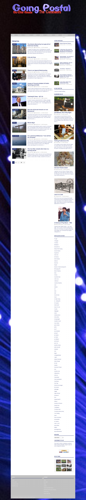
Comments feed (15, 483)
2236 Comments (44, 124)
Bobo (55, 272)
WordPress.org (15, 485)
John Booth (56, 341)
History (41, 35)
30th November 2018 (59, 224)
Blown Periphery (57, 270)
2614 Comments (45, 47)
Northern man (57, 371)
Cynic (55, 284)
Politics (20, 35)
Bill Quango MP (57, 268)
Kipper (55, 353)
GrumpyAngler (57, 319)
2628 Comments (44, 152)
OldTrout (56, 375)
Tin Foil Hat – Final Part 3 (65, 68)
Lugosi (55, 357)
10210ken (56, 242)
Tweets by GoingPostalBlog (59, 91)
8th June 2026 (63, 65)
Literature (49, 35)
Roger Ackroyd (57, 393)
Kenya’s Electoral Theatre (65, 43)
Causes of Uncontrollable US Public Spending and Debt (38, 84)
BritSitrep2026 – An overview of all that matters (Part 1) (66, 57)
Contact (45, 485)
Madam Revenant (57, 359)
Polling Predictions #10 (61, 141)
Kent (55, 351)
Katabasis (56, 349)
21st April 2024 (57, 142)
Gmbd (55, 313)
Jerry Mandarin (57, 331)
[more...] (55, 121)
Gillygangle (56, 311)
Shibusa (55, 401)
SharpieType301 (57, 399)
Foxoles (55, 309)
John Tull (56, 343)
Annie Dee (56, 254)
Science (34, 35)
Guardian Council (57, 321)
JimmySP (56, 333)
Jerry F (55, 329)
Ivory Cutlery (56, 323)
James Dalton (57, 325)
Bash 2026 (45, 482)
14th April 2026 (31, 124)
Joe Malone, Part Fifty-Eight (62, 112)
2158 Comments (44, 139)
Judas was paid (57, 347)
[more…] (42, 53)
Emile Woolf (56, 305)
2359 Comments (69, 65)
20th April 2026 (31, 112)
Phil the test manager (58, 385)
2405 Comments (67, 169)
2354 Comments (69, 84)
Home (13, 35)
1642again (56, 240)
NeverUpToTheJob (58, 367)
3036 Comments (45, 112)
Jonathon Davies (57, 345)
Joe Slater (56, 337)
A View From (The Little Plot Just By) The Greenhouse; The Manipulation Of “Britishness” (66, 50)
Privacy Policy (46, 491)
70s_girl (55, 238)
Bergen (55, 264)
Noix (55, 369)
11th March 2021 (58, 196)
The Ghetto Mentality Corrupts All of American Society (38, 45)
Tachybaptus (56, 407)
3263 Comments (65, 114)
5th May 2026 (30, 72)
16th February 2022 (58, 169)
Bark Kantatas (57, 258)
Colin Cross (56, 278)
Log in (13, 480)
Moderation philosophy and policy (50, 489)
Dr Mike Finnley (57, 299)
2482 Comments (69, 78)
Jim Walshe (56, 335)
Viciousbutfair (56, 419)
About (45, 483)
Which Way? (31, 122)
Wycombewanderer (58, 431)
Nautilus (55, 365)
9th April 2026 (30, 152)
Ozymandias (56, 377)
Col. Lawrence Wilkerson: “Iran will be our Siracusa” (39, 136)
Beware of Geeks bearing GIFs (60, 266)
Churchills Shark (57, 276)
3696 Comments (69, 59)
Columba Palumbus (58, 282)
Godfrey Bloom (37, 72)
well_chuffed (37, 58)
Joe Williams (56, 339)
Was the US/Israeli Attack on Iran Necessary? (37, 110)
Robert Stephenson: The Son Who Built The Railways (66, 63)
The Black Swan (57, 409)
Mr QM (55, 363)
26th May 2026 (31, 47)
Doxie (55, 297)
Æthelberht (56, 244)
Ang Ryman (56, 252)
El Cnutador (56, 303)
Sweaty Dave (56, 405)
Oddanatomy (56, 373)
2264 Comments (66, 196)
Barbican (56, 260)
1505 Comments (65, 142)
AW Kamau (56, 256)
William (55, 427)
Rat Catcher (56, 387)
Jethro (55, 327)
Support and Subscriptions (48, 487)
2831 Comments (69, 53)
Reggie (55, 391)
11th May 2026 (31, 58)
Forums (57, 35)
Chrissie (55, 274)
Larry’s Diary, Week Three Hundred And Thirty (65, 82)
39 (21, 162)
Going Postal (37, 98)
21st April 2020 (57, 114)
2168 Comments (45, 72)
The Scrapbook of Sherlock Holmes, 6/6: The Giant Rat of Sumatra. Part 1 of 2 (66, 76)
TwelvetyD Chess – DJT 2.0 (35, 96)
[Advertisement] (43, 24)
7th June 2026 (63, 78)
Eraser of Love (57, 307)
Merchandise (65, 35)
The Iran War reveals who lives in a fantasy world (38, 149)
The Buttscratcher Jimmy (59, 411)
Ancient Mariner (57, 250)
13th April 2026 (31, 139)
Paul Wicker (56, 381)
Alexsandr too (57, 246)
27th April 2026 (31, 86)
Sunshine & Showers (58, 403)
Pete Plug (56, 383)
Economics (27, 35)
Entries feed (14, 482)
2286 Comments (69, 70)
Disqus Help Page (47, 493)
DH (55, 289)
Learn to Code (58, 194)
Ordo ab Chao (31, 57)
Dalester (56, 287)
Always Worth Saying (58, 248)
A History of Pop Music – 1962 (63, 223)
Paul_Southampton (58, 379)
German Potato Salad (61, 167)
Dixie (55, 290)
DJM (55, 293)
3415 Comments (44, 58)
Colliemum (56, 280)
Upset (55, 415)
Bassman (56, 262)
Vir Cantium (56, 421)
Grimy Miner (56, 317)
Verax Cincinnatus (57, 417)
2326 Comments (45, 86)
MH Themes (33, 497)
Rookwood (56, 395)
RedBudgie (56, 389)
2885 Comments (44, 98)
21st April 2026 (31, 98)
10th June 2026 (63, 44)
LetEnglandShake (57, 355)
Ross (55, 397)
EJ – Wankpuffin (57, 301)
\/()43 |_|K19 (56, 423)
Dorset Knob (56, 295)
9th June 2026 (63, 53)
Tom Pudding (56, 413)
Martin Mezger (57, 361)
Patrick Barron (37, 47)
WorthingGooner (57, 429)
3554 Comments (67, 224)
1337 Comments (69, 44)
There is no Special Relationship (37, 70)
